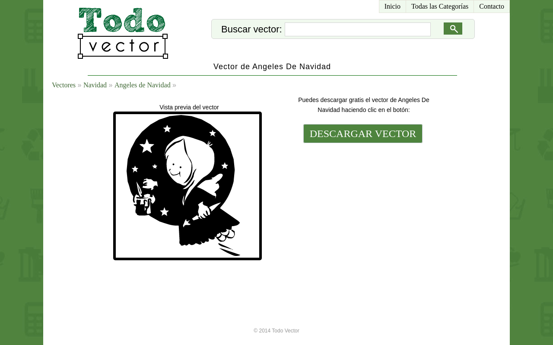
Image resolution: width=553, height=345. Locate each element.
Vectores (64, 85)
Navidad (95, 85)
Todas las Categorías (439, 6)
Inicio (392, 6)
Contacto (491, 6)
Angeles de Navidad (142, 85)
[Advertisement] (362, 204)
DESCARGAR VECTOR (363, 133)
